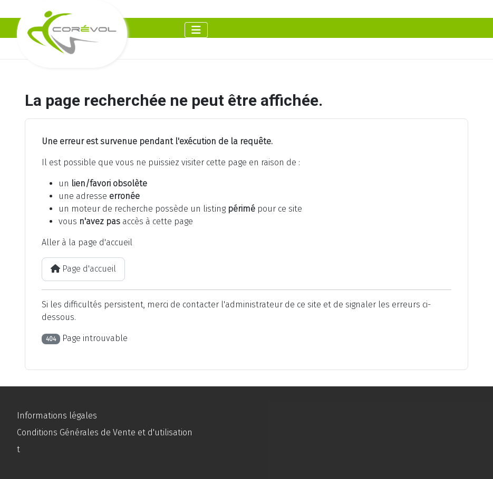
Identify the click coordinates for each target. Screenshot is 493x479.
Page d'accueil (83, 269)
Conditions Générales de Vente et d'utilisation (104, 432)
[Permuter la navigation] (196, 30)
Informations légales (57, 416)
